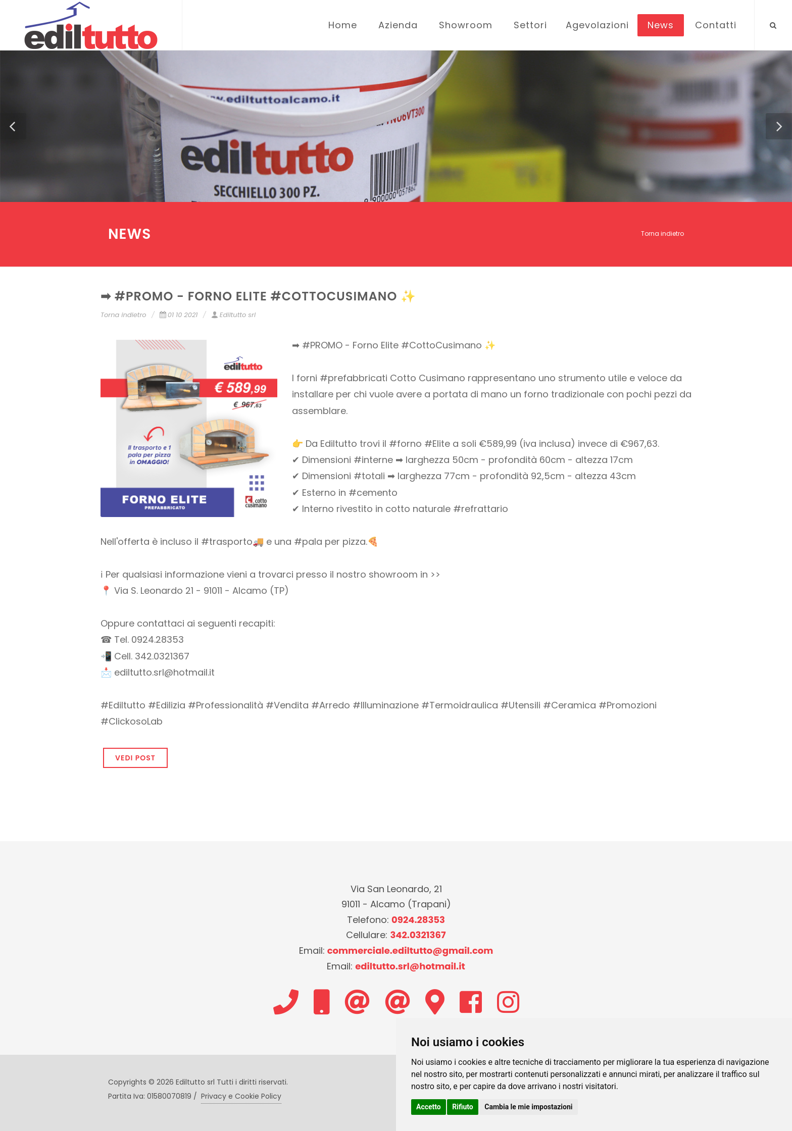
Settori (530, 25)
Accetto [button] (428, 1107)
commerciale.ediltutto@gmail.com (410, 950)
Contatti (715, 25)
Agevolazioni (597, 25)
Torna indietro (662, 233)
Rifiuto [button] (462, 1107)
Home (342, 25)
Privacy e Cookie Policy (241, 1096)
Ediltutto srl (233, 315)
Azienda (398, 25)
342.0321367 (417, 935)
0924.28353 (418, 919)
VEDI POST (135, 758)
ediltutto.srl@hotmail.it (410, 966)
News (661, 25)
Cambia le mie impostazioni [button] (528, 1107)
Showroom (465, 25)
